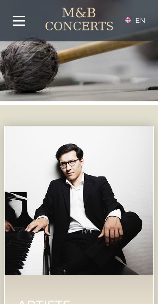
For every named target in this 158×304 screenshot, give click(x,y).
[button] (25, 21)
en (140, 20)
